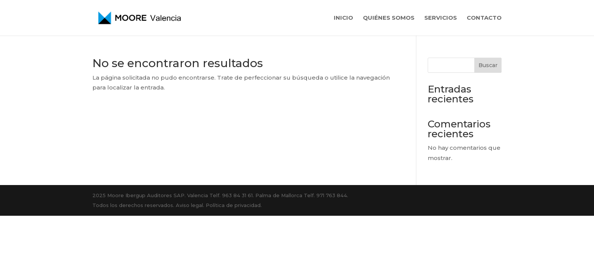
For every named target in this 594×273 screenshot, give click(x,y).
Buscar (487, 65)
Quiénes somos (388, 18)
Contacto (484, 18)
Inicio (343, 18)
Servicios (440, 18)
